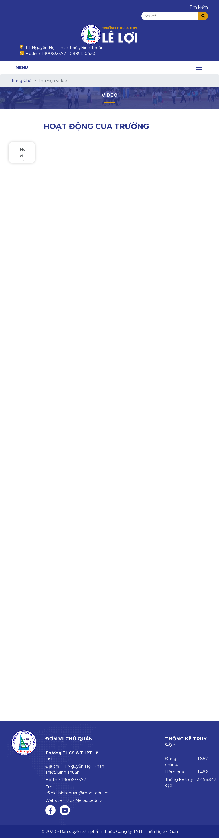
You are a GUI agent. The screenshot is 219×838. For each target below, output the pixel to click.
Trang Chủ (21, 80)
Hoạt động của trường (96, 126)
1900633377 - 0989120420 (68, 53)
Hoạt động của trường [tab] (22, 154)
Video (109, 95)
